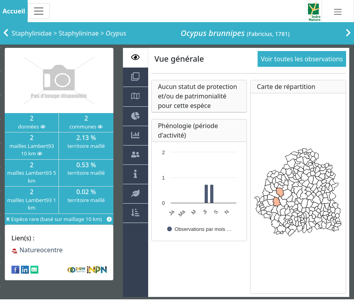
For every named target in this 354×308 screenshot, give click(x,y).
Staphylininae (79, 33)
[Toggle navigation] (39, 11)
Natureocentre (37, 250)
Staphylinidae (32, 33)
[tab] (135, 58)
